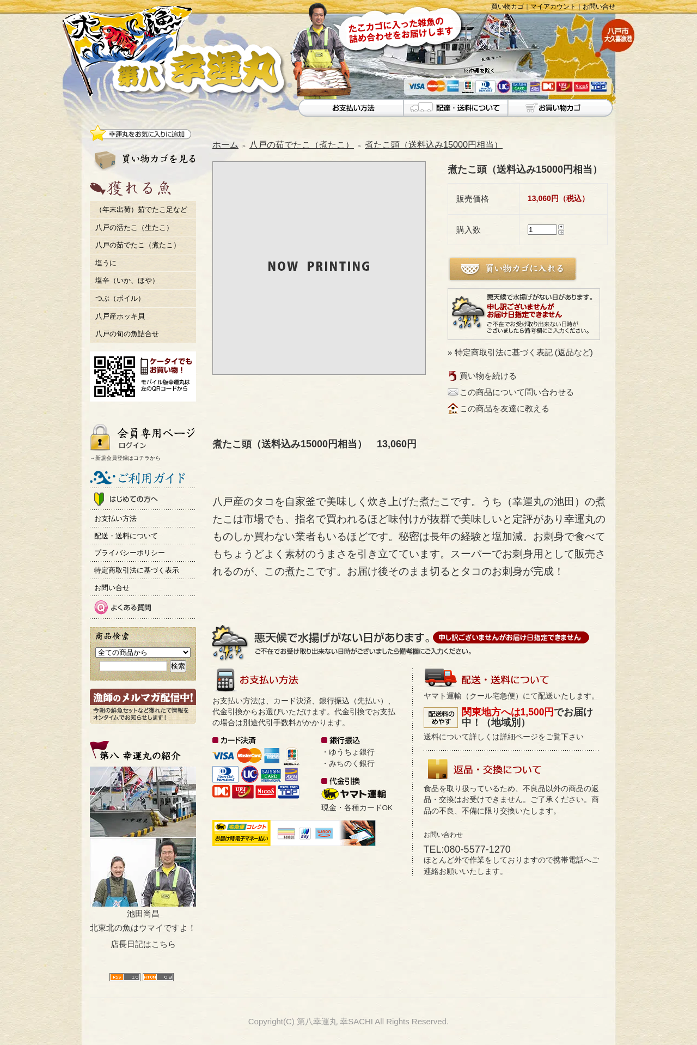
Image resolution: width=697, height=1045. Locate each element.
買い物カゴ (507, 6)
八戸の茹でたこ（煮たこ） (137, 245)
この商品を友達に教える (504, 408)
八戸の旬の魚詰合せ (127, 334)
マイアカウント (553, 6)
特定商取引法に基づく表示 (136, 570)
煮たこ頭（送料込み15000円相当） (434, 144)
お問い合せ (599, 6)
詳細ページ (519, 737)
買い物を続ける (488, 375)
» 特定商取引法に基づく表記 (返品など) (520, 352)
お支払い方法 (115, 518)
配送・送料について (126, 536)
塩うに (106, 263)
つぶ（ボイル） (120, 298)
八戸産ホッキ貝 (120, 316)
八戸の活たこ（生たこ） (134, 227)
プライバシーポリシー (129, 553)
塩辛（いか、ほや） (127, 280)
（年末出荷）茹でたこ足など (141, 209)
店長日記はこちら (143, 944)
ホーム (225, 144)
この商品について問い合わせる (517, 392)
